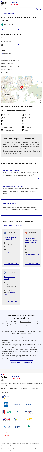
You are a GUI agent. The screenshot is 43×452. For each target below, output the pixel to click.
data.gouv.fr (35, 388)
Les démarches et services (11, 170)
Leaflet (34, 102)
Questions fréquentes (9, 203)
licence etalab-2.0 (6, 450)
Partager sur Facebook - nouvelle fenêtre (2, 29)
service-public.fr (14, 388)
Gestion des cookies (5, 445)
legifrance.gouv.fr (25, 388)
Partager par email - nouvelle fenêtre (14, 29)
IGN (38, 102)
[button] (21, 87)
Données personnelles (34, 443)
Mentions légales (25, 443)
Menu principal (41, 2)
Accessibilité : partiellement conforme (14, 443)
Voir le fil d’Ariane (4, 8)
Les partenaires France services (13, 186)
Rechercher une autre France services (12, 225)
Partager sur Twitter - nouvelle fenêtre (6, 29)
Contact (11, 445)
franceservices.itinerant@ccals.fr (12, 45)
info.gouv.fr (4, 388)
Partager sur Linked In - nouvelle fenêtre (10, 29)
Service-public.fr (24, 322)
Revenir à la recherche (8, 13)
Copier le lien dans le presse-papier (18, 29)
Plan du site (3, 443)
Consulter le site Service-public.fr (20, 362)
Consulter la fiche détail (11, 263)
